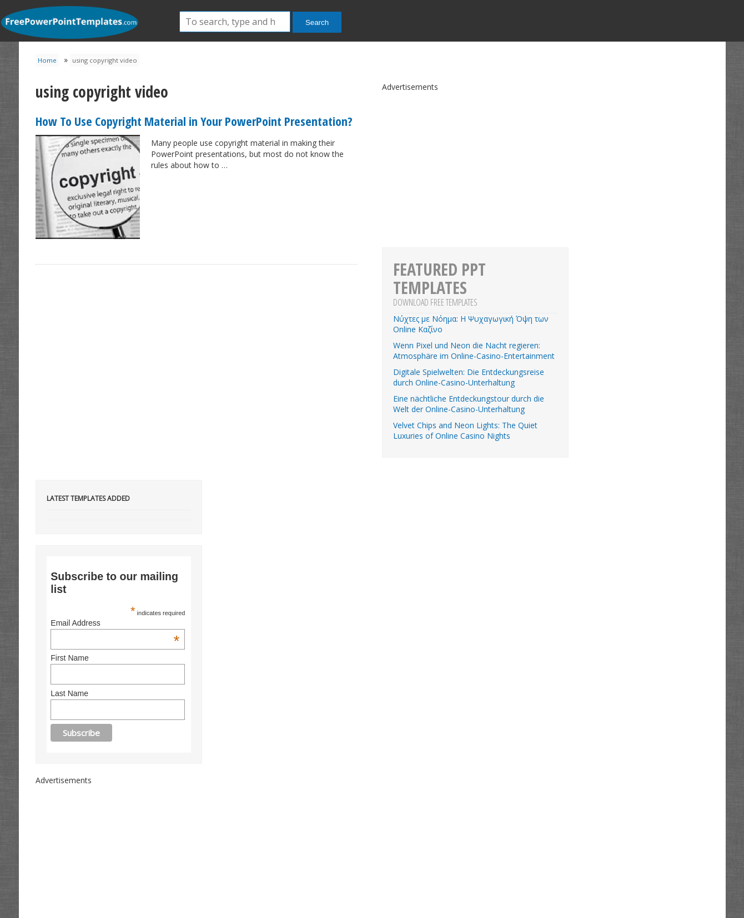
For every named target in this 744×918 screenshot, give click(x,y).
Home (47, 60)
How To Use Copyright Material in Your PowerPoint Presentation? (194, 121)
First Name (69, 657)
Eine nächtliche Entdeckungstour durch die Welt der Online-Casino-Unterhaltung (468, 403)
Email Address (115, 622)
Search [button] (317, 22)
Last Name (69, 693)
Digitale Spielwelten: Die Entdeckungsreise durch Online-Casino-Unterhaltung (468, 377)
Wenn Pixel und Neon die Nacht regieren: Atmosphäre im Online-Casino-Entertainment (474, 350)
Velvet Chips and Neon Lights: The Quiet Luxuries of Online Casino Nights (465, 430)
